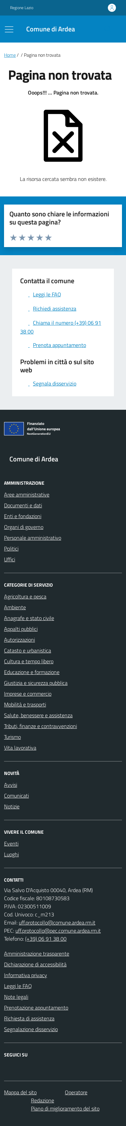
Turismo (12, 737)
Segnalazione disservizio (31, 1029)
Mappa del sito (20, 1092)
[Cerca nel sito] (108, 29)
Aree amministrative (26, 494)
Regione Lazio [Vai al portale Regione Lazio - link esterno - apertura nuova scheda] (21, 8)
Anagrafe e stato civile (29, 618)
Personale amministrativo (32, 538)
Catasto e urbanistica (27, 650)
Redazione (42, 1100)
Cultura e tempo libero (28, 661)
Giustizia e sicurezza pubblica (36, 683)
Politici (11, 548)
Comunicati (16, 796)
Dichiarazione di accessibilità (35, 964)
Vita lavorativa (20, 748)
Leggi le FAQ (18, 986)
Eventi (11, 843)
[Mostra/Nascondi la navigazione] (9, 29)
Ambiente (15, 607)
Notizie (11, 806)
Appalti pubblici (21, 629)
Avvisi (10, 785)
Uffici (9, 559)
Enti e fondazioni (22, 516)
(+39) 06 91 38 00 (46, 939)
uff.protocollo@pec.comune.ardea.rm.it (58, 931)
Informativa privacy (25, 975)
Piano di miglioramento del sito (65, 1108)
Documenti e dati (23, 505)
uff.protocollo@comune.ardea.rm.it (57, 922)
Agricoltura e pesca (25, 596)
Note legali (16, 997)
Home (10, 55)
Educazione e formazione (31, 672)
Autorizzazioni (19, 640)
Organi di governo (23, 527)
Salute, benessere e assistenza (38, 715)
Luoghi (11, 854)
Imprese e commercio (27, 694)
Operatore (76, 1092)
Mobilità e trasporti (25, 704)
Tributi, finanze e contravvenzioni (40, 726)
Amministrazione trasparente (36, 953)
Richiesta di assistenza (29, 1018)
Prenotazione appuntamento (36, 1007)
